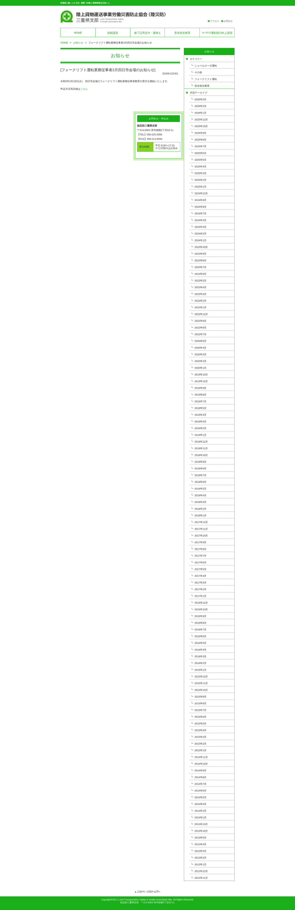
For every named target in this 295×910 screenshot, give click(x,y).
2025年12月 (201, 119)
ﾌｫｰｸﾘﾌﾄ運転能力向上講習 (217, 32)
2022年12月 (201, 314)
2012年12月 (201, 871)
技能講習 (112, 32)
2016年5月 (200, 643)
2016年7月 (200, 629)
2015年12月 (201, 676)
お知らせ (78, 42)
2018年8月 (200, 468)
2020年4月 (200, 347)
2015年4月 (200, 730)
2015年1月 (200, 750)
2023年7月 (200, 267)
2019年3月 (200, 421)
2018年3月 (200, 502)
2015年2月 (200, 743)
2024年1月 (200, 240)
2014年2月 (200, 810)
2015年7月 (200, 710)
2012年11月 (201, 877)
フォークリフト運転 (206, 79)
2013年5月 (200, 837)
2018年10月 (201, 455)
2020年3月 (200, 354)
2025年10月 (201, 126)
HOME (78, 32)
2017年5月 (200, 569)
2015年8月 (200, 703)
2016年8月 (200, 622)
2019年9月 (200, 388)
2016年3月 (200, 656)
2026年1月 (200, 112)
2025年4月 (200, 166)
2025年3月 (200, 173)
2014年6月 (200, 790)
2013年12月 (201, 824)
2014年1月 (200, 817)
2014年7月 (200, 783)
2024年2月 (200, 233)
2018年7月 (200, 475)
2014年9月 (200, 770)
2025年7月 (200, 146)
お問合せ (228, 21)
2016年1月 (200, 669)
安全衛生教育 (182, 32)
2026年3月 (200, 99)
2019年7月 (200, 401)
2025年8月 (200, 139)
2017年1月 (200, 596)
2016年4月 (200, 649)
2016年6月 (200, 636)
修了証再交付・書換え (147, 32)
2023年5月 (200, 280)
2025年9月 (200, 133)
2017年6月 (200, 562)
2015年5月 (200, 723)
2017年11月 (201, 528)
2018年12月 (201, 441)
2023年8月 (200, 260)
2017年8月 (200, 549)
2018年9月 (200, 461)
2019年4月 (200, 414)
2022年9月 (200, 320)
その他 (198, 72)
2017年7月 (200, 555)
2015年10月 (201, 690)
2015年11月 (201, 683)
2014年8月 (200, 777)
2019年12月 (201, 374)
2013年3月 (200, 851)
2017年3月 (200, 582)
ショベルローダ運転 (206, 65)
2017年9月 (200, 542)
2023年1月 (200, 307)
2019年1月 (200, 435)
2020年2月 (200, 361)
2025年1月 (200, 186)
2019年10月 (201, 381)
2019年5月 (200, 408)
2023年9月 (200, 253)
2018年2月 (200, 508)
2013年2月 (200, 857)
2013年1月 (200, 864)
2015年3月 (200, 737)
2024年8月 (200, 206)
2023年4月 (200, 287)
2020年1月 (200, 367)
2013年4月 (200, 844)
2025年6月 (200, 153)
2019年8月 (200, 394)
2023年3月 (200, 294)
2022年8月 (200, 327)
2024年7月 (200, 213)
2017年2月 (200, 589)
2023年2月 (200, 300)
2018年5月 (200, 488)
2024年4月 (200, 220)
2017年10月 (201, 535)
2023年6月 (200, 273)
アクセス (214, 21)
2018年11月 (201, 448)
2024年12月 (201, 193)
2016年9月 (200, 616)
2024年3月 (200, 226)
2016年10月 (201, 609)
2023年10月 (201, 247)
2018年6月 (200, 482)
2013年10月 (201, 830)
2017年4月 (200, 575)
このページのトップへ (147, 892)
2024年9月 (200, 200)
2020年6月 (200, 341)
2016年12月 (201, 602)
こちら (84, 88)
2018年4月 (200, 495)
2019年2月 (200, 428)
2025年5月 (200, 159)
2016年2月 (200, 663)
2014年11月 (201, 757)
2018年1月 (200, 515)
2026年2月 (200, 106)
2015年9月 (200, 696)
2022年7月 (200, 334)
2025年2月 (200, 180)
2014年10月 (201, 763)
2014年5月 (200, 797)
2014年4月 (200, 804)
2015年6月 (200, 716)
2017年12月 (201, 522)
